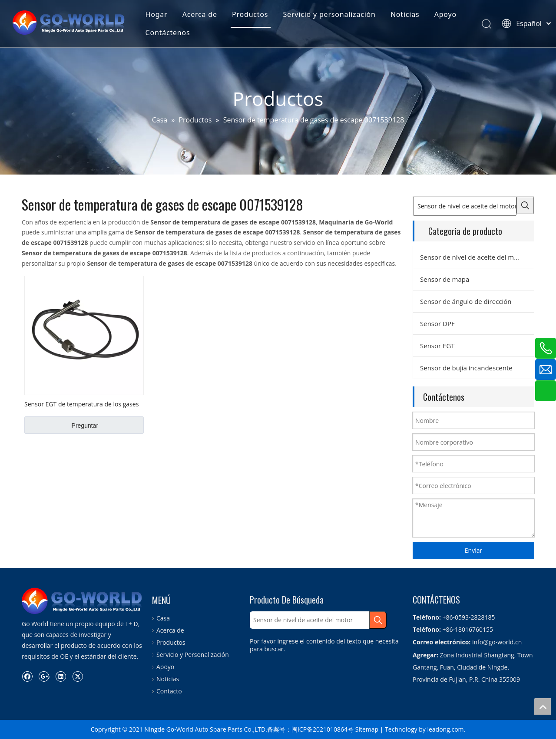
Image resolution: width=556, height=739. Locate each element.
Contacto (169, 691)
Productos (252, 15)
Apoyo (447, 15)
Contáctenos (169, 33)
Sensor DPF (437, 323)
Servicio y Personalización (192, 654)
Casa (163, 618)
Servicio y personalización (331, 15)
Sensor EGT (437, 345)
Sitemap (366, 729)
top (542, 706)
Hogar (158, 15)
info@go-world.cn (497, 642)
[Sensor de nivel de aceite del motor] (464, 206)
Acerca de (201, 15)
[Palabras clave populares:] (525, 205)
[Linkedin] (60, 676)
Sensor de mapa (444, 279)
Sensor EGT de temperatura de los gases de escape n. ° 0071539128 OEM (81, 404)
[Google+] (44, 676)
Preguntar (85, 425)
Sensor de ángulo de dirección (466, 301)
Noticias (406, 15)
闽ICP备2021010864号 (322, 729)
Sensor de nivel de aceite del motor (473, 257)
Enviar (473, 550)
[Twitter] (77, 676)
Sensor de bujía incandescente (466, 367)
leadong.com (445, 729)
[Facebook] (27, 676)
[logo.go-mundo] (82, 601)
